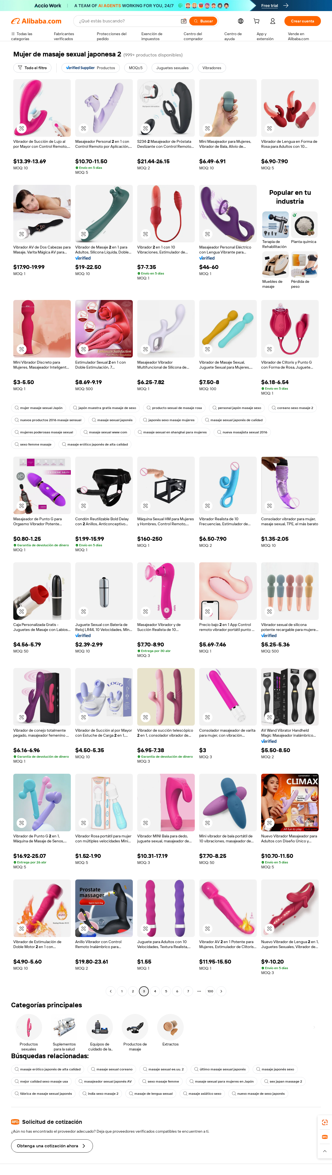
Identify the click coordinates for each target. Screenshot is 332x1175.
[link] (325, 1122)
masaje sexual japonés (112, 420)
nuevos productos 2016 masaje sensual (48, 420)
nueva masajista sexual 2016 (242, 432)
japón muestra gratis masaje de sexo (104, 408)
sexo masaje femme (160, 1081)
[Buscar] (203, 21)
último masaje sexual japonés (220, 1069)
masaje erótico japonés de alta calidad (95, 444)
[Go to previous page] (111, 991)
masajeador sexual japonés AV (105, 1081)
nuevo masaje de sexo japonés (258, 1093)
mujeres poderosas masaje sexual (44, 432)
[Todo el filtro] (32, 68)
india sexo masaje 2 (100, 1093)
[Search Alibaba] (127, 21)
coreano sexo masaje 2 (292, 408)
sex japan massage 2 (283, 1081)
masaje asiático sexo (202, 1093)
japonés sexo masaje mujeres (168, 420)
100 (210, 991)
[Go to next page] (221, 991)
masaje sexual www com (105, 432)
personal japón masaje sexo (236, 408)
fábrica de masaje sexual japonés (43, 1093)
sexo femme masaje (33, 444)
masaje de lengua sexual (151, 1093)
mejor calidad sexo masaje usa (41, 1081)
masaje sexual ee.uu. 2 (163, 1069)
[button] (183, 21)
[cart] (257, 22)
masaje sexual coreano (112, 1069)
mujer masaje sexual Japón (39, 408)
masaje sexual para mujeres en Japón (222, 1081)
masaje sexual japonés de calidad (234, 420)
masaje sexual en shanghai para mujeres (172, 432)
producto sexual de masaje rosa (174, 408)
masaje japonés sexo (275, 1069)
